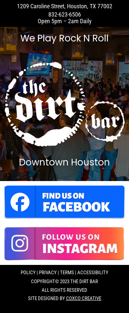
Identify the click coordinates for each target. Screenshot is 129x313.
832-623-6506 (64, 14)
